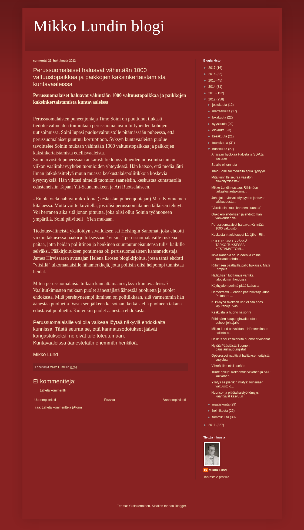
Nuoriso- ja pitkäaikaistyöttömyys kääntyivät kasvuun (235, 394)
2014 (212, 87)
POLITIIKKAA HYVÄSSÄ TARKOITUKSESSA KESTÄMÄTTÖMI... (229, 245)
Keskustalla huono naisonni (231, 312)
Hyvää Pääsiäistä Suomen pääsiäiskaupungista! (230, 347)
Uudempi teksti (45, 400)
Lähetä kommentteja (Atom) (62, 407)
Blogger (180, 506)
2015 (212, 80)
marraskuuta (221, 111)
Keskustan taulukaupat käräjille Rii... (238, 235)
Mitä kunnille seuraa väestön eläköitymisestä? (231, 179)
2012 (212, 99)
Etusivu (109, 400)
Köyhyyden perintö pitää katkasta (235, 286)
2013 (212, 93)
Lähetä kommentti (53, 390)
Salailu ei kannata (224, 165)
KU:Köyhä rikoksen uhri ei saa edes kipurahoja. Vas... (237, 304)
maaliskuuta (221, 404)
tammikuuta (221, 417)
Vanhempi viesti (174, 400)
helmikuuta (220, 411)
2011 (212, 425)
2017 (212, 68)
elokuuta (218, 130)
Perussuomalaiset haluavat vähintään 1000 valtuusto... (238, 226)
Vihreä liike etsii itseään (228, 366)
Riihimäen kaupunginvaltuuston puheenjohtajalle (233, 321)
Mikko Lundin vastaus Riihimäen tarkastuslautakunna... (234, 189)
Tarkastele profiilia (216, 477)
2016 (212, 74)
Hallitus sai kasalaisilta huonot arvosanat (240, 339)
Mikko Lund (218, 470)
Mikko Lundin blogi (99, 26)
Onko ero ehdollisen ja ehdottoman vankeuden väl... (236, 216)
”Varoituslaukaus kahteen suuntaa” (236, 208)
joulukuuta (220, 105)
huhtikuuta (220, 149)
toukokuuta (220, 143)
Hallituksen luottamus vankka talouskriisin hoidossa (232, 277)
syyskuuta (220, 124)
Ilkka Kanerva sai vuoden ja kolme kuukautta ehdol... (235, 257)
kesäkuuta (220, 136)
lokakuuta (219, 117)
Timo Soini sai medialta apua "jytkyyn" (238, 171)
